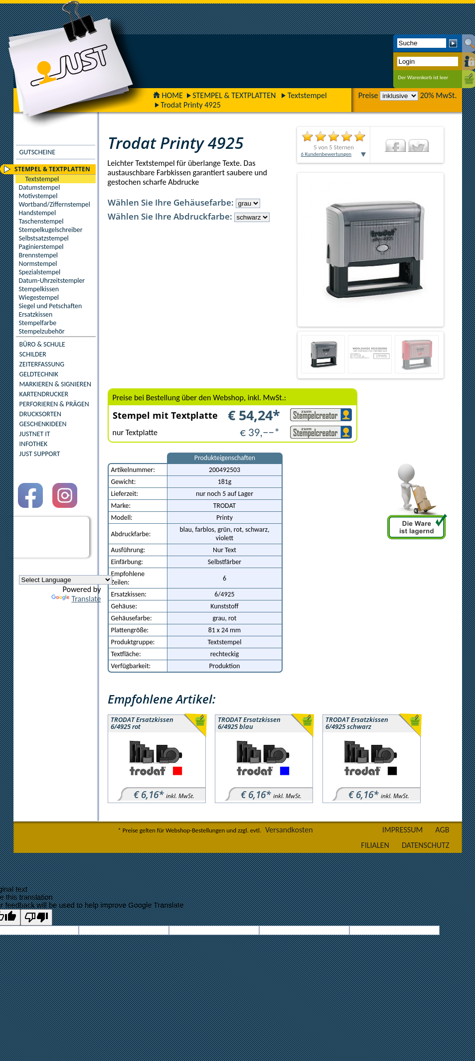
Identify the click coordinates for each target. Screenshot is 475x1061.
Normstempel (38, 263)
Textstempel (307, 95)
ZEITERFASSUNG (41, 364)
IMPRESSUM (402, 829)
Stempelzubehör (42, 331)
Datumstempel (39, 187)
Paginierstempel (41, 246)
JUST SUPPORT (39, 454)
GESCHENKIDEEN (43, 424)
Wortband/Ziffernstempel (54, 204)
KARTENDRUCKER (44, 394)
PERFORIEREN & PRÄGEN (54, 404)
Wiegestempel (39, 297)
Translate (76, 598)
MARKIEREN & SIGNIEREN (55, 384)
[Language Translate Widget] (65, 580)
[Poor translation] (36, 917)
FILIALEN (375, 845)
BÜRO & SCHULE (42, 344)
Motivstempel (38, 196)
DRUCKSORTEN (40, 414)
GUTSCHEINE (37, 152)
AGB (442, 829)
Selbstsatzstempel (44, 238)
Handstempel (37, 213)
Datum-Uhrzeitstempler (52, 280)
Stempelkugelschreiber (51, 230)
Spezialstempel (40, 272)
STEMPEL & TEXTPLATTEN (234, 95)
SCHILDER (32, 354)
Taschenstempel (41, 221)
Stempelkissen (39, 289)
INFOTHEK (33, 444)
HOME (168, 95)
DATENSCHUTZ (426, 845)
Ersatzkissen (36, 314)
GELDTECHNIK (38, 374)
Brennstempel (38, 255)
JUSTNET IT (34, 434)
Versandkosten (289, 829)
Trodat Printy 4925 (190, 105)
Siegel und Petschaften (50, 306)
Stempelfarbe (38, 323)
